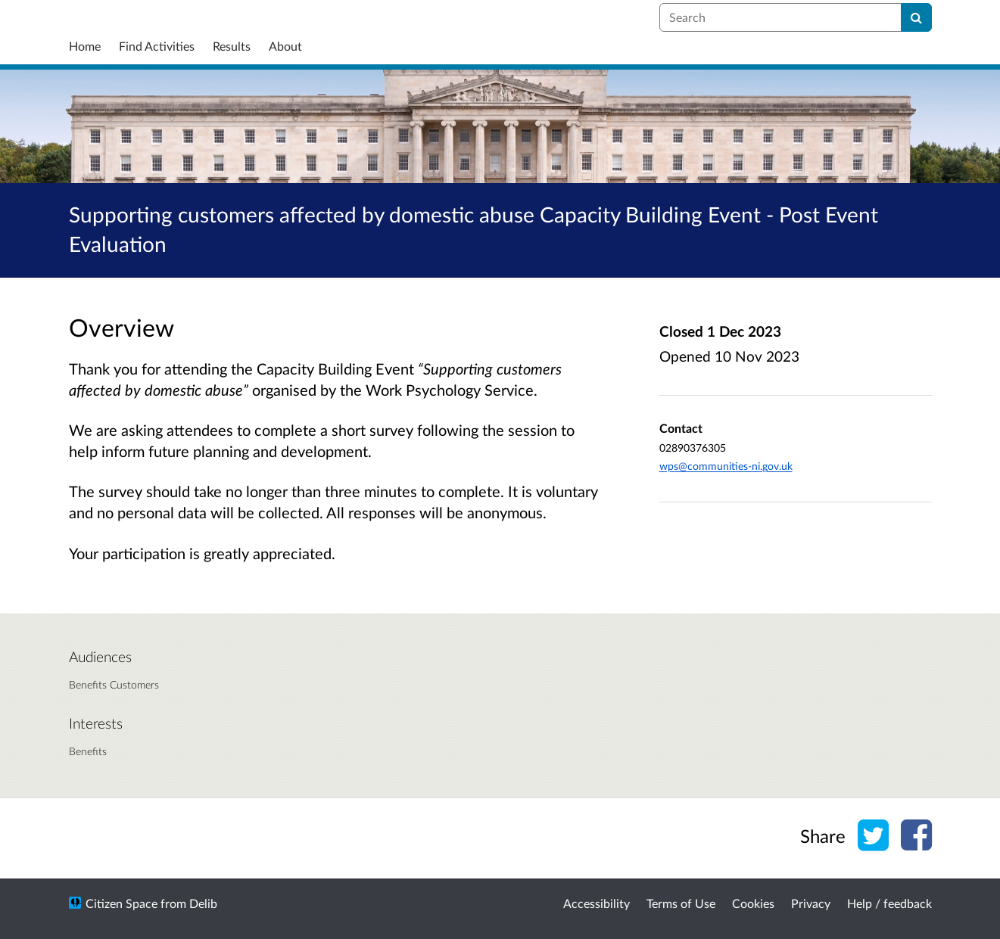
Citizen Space (121, 903)
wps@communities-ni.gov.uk (726, 465)
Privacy (810, 903)
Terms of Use (680, 903)
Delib (203, 903)
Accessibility (596, 903)
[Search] (916, 17)
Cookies (753, 903)
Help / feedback (889, 903)
